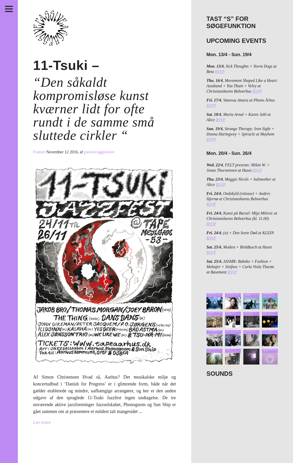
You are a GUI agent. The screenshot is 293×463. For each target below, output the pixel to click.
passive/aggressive (99, 152)
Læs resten (42, 422)
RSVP (219, 71)
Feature (39, 152)
